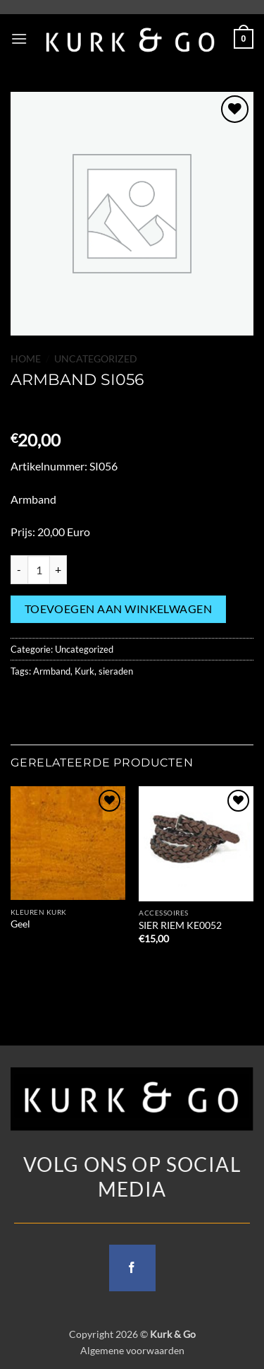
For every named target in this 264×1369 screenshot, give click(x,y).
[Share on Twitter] (74, 702)
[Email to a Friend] (99, 702)
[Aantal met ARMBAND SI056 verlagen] (19, 569)
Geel (20, 924)
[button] (19, 38)
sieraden (116, 671)
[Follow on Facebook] (132, 1268)
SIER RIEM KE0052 (180, 925)
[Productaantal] (38, 569)
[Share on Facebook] (49, 702)
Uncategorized (95, 359)
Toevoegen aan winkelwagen (119, 609)
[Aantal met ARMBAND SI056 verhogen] (58, 569)
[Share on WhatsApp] (23, 702)
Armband (51, 671)
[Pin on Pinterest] (125, 702)
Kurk (84, 671)
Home (26, 359)
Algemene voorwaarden (132, 1350)
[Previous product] (23, 409)
